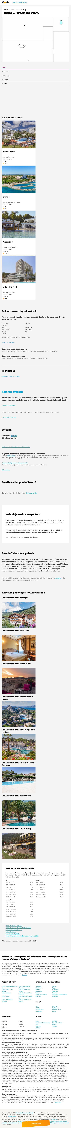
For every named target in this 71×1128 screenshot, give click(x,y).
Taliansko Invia (33, 537)
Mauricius (38, 1026)
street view (11, 456)
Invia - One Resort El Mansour (24, 987)
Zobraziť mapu (6, 470)
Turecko (54, 993)
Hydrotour (55, 1008)
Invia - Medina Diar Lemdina (7, 1000)
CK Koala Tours (56, 1009)
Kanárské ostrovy (57, 1023)
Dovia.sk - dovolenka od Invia (24, 1113)
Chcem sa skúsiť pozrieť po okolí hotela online (15, 463)
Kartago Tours (40, 1009)
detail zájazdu (36, 1123)
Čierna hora (39, 988)
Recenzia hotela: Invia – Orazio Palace (16, 664)
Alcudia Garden (9, 152)
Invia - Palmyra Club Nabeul (7, 990)
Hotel (4, 68)
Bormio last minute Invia (14, 930)
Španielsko (39, 991)
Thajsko (54, 1026)
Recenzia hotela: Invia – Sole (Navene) (16, 829)
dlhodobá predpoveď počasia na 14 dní (51, 559)
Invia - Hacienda (6, 993)
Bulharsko (38, 986)
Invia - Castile (5, 996)
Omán (37, 1021)
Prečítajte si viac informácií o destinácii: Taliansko (16, 447)
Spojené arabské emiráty (59, 994)
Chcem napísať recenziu (9, 417)
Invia (37, 1006)
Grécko (38, 989)
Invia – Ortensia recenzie (14, 926)
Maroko (54, 1021)
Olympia (6, 197)
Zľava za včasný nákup (19, 2)
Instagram (58, 578)
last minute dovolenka (11, 1123)
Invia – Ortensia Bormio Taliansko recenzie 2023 (22, 936)
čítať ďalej (24, 975)
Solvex (54, 1011)
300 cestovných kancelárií (50, 530)
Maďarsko (55, 996)
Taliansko (55, 991)
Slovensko (38, 996)
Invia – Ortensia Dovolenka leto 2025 (18, 928)
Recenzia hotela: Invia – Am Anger (15, 598)
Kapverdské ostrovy (41, 994)
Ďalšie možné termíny (8, 342)
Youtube (19, 1121)
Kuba (37, 1024)
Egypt (53, 988)
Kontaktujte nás (31, 493)
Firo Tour (55, 1006)
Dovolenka (5, 76)
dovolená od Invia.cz (46, 1121)
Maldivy (38, 1028)
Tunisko (38, 993)
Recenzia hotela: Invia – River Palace (15, 631)
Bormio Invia (25, 537)
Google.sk (54, 1119)
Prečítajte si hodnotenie (8, 405)
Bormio (14, 436)
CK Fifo (37, 1008)
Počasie (4, 84)
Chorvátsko (55, 989)
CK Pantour (39, 1011)
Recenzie (5, 80)
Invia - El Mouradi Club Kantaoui (25, 993)
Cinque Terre (59, 1123)
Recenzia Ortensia (12, 391)
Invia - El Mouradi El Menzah (24, 990)
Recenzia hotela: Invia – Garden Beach (16, 796)
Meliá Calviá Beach (10, 287)
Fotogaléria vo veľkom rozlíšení (11, 376)
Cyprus (54, 986)
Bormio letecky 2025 (13, 934)
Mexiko (54, 1024)
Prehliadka (5, 72)
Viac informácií (12, 1116)
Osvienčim (58, 1102)
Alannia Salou (8, 242)
